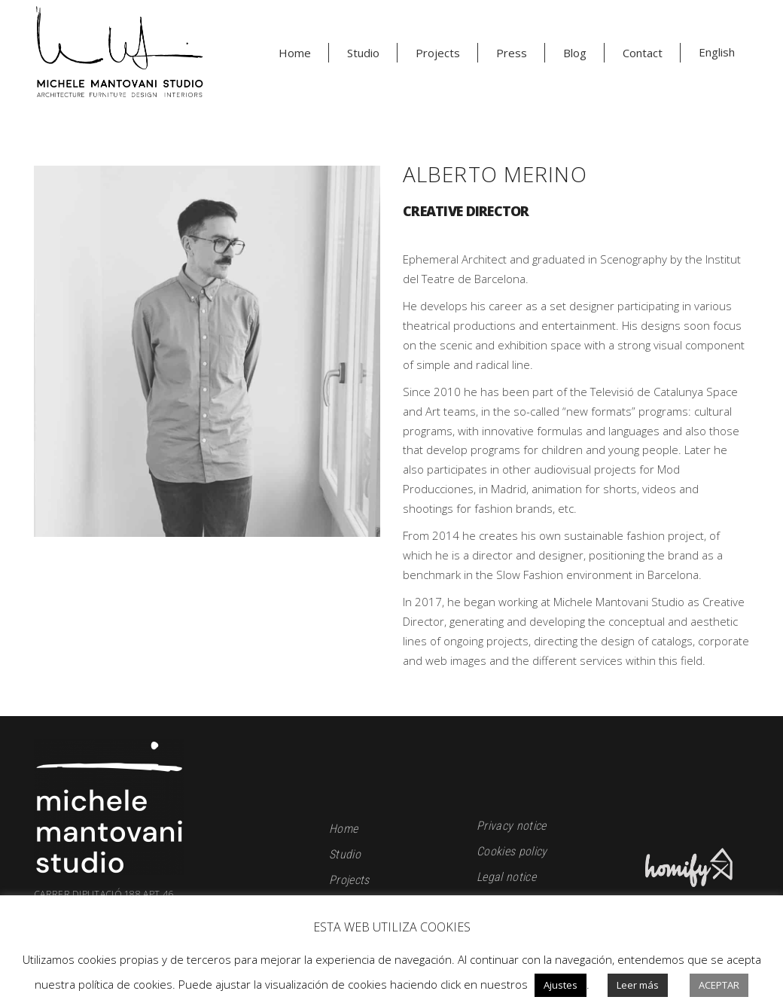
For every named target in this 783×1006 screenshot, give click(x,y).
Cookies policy (512, 851)
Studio (345, 854)
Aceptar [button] (719, 985)
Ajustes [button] (560, 985)
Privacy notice (511, 826)
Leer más (638, 985)
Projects (349, 880)
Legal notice (506, 877)
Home (343, 829)
